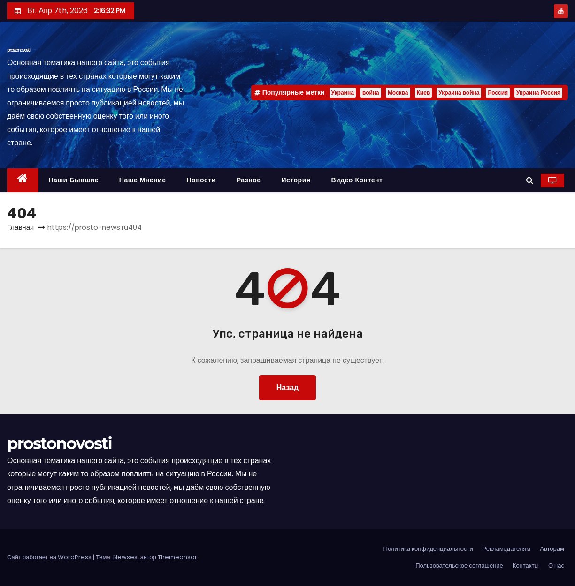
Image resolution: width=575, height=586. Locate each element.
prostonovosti (18, 50)
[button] (529, 180)
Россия (498, 93)
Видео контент (357, 180)
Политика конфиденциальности (428, 548)
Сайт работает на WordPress (50, 557)
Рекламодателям (507, 548)
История (296, 180)
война (370, 93)
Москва (398, 93)
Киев (423, 93)
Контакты (526, 565)
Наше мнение (142, 180)
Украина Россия (538, 93)
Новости (200, 180)
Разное (249, 180)
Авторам (552, 548)
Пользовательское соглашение (459, 565)
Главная (20, 227)
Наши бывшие (74, 180)
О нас (556, 565)
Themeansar (177, 557)
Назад (287, 387)
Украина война (458, 93)
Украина (342, 93)
